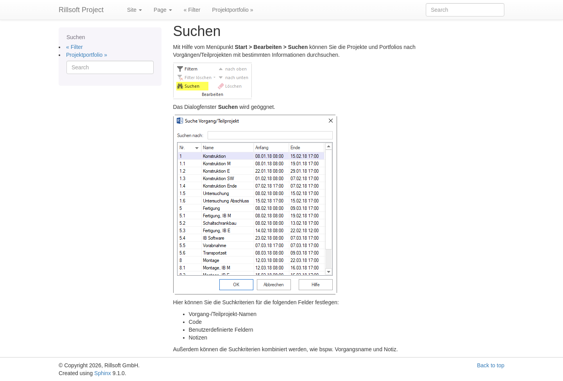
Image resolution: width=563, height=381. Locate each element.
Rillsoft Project (81, 10)
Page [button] (163, 10)
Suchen (75, 37)
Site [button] (134, 10)
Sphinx (102, 373)
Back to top (490, 365)
